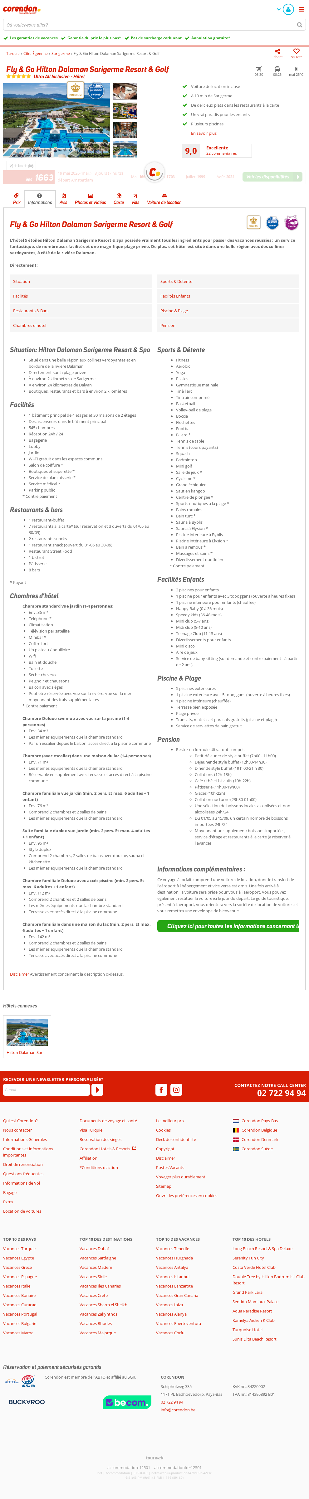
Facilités (20, 296)
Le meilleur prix (170, 1120)
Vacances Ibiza (169, 1304)
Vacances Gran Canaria (177, 1295)
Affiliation (88, 1158)
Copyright (165, 1149)
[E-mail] (46, 1090)
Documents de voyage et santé (108, 1120)
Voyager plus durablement (180, 1177)
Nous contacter (17, 1130)
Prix (17, 202)
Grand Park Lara (247, 1292)
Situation (21, 281)
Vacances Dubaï (94, 1248)
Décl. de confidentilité (176, 1139)
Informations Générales (25, 1139)
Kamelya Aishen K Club (254, 1320)
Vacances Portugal (20, 1314)
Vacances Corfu (170, 1333)
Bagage (10, 1192)
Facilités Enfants (175, 296)
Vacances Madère (96, 1267)
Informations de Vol (21, 1183)
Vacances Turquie (19, 1248)
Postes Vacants (170, 1167)
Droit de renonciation (23, 1164)
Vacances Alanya (171, 1314)
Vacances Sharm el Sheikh (103, 1304)
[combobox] (154, 25)
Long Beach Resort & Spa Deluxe (262, 1248)
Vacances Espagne (20, 1276)
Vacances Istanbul (172, 1276)
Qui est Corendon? (20, 1120)
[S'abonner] (97, 1090)
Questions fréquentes (23, 1173)
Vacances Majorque (98, 1333)
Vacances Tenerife (172, 1248)
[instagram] (176, 1090)
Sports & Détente (176, 281)
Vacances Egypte (18, 1258)
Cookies (163, 1130)
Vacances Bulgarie (19, 1323)
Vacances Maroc (18, 1333)
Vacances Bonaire (19, 1295)
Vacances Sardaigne (98, 1258)
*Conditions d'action (99, 1167)
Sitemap (163, 1186)
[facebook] (161, 1090)
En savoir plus (204, 133)
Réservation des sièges (100, 1139)
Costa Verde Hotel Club (254, 1267)
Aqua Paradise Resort (252, 1311)
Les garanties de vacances (34, 38)
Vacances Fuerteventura (178, 1323)
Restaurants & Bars (30, 310)
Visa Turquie (91, 1130)
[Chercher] (300, 25)
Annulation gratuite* (210, 38)
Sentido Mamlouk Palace (255, 1301)
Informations (40, 202)
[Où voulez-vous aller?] (154, 25)
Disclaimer (19, 974)
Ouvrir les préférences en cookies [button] (186, 1195)
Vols (135, 202)
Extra (8, 1202)
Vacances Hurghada (174, 1258)
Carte (119, 202)
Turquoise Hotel (247, 1329)
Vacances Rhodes (96, 1323)
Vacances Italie (16, 1286)
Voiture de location (164, 202)
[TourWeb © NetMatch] (154, 1457)
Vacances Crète (94, 1295)
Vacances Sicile (93, 1276)
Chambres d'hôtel (29, 325)
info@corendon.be (178, 1410)
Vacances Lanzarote (174, 1286)
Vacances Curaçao (20, 1304)
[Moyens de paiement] (26, 1401)
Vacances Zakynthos (98, 1314)
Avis (63, 202)
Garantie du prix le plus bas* (94, 38)
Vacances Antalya (172, 1267)
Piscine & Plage (174, 310)
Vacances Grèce (17, 1267)
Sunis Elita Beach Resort (255, 1339)
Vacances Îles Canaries (100, 1286)
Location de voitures (22, 1211)
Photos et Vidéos (90, 202)
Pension (167, 325)
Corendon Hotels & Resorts (105, 1149)
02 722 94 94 (281, 1093)
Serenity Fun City (248, 1258)
